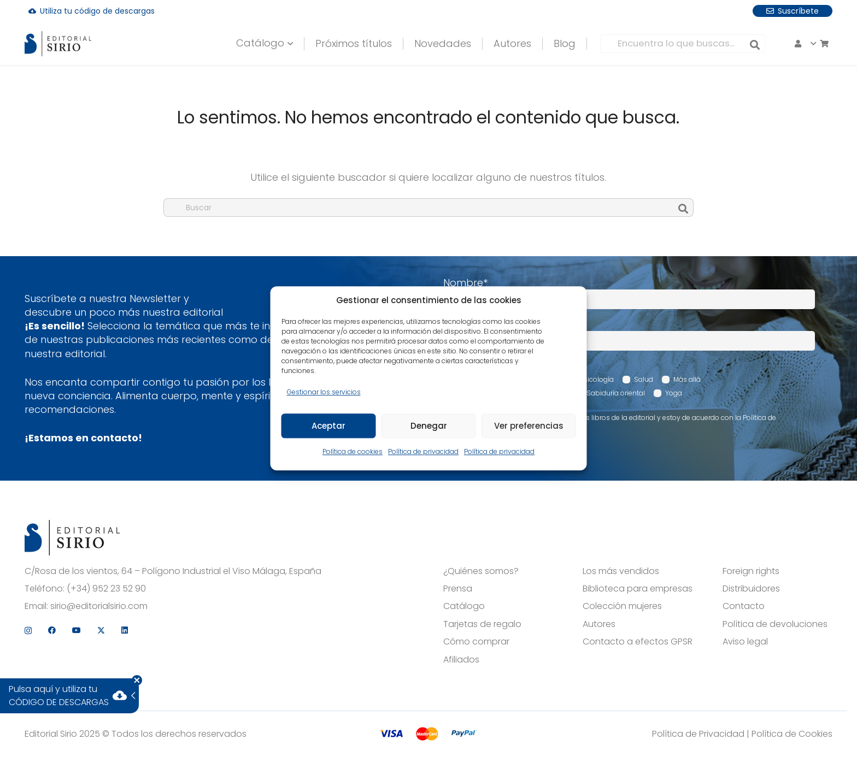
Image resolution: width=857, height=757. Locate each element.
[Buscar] (716, 43)
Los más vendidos (621, 571)
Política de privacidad (423, 452)
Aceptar (328, 425)
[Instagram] (732, 11)
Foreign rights (751, 571)
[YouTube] (781, 10)
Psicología (597, 379)
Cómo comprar (476, 642)
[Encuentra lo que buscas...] (644, 43)
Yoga (673, 393)
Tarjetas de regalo (482, 624)
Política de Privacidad (698, 734)
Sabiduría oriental (615, 393)
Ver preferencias (528, 425)
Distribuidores (751, 589)
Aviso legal (745, 642)
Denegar (428, 425)
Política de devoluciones (775, 624)
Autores (599, 624)
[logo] (72, 44)
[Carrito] (749, 44)
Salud (643, 379)
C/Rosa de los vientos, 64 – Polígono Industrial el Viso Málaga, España (173, 571)
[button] (250, 43)
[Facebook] (756, 10)
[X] (805, 11)
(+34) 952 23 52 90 (106, 589)
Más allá (687, 379)
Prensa (457, 589)
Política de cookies (352, 452)
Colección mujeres (622, 606)
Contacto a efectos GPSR (637, 642)
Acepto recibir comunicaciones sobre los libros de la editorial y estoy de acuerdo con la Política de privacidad (615, 422)
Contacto (744, 606)
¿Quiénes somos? (481, 571)
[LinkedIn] (829, 10)
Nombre (465, 282)
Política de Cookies (792, 734)
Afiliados (461, 660)
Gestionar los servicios (324, 392)
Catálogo (464, 606)
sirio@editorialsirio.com (99, 606)
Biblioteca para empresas (637, 589)
